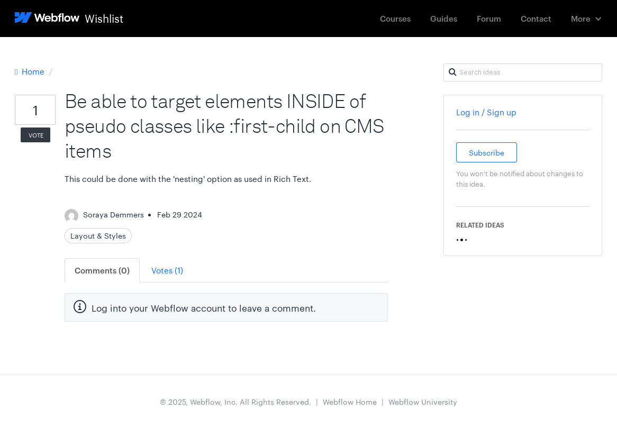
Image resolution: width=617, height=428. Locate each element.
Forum (489, 18)
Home (31, 71)
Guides (443, 18)
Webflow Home (350, 401)
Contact (536, 18)
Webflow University (422, 401)
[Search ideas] (522, 72)
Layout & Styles (98, 235)
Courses (395, 18)
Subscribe (486, 152)
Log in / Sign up (486, 111)
